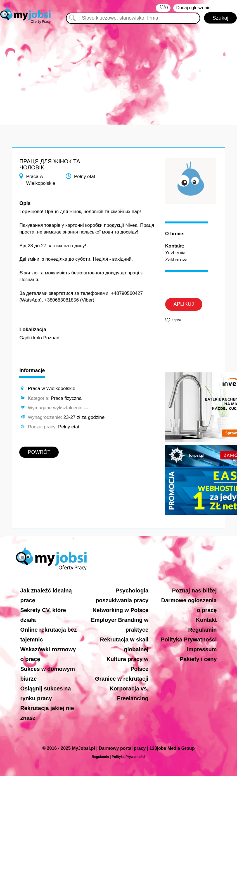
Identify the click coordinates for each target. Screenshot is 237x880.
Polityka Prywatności (189, 639)
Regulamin (202, 630)
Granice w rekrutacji (121, 679)
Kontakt (206, 620)
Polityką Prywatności (128, 757)
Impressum (202, 649)
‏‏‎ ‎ (163, 8)
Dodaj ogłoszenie (193, 7)
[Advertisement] (118, 71)
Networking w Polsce (120, 610)
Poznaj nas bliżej (194, 590)
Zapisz (176, 320)
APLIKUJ (184, 304)
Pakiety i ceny (198, 659)
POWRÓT (39, 452)
